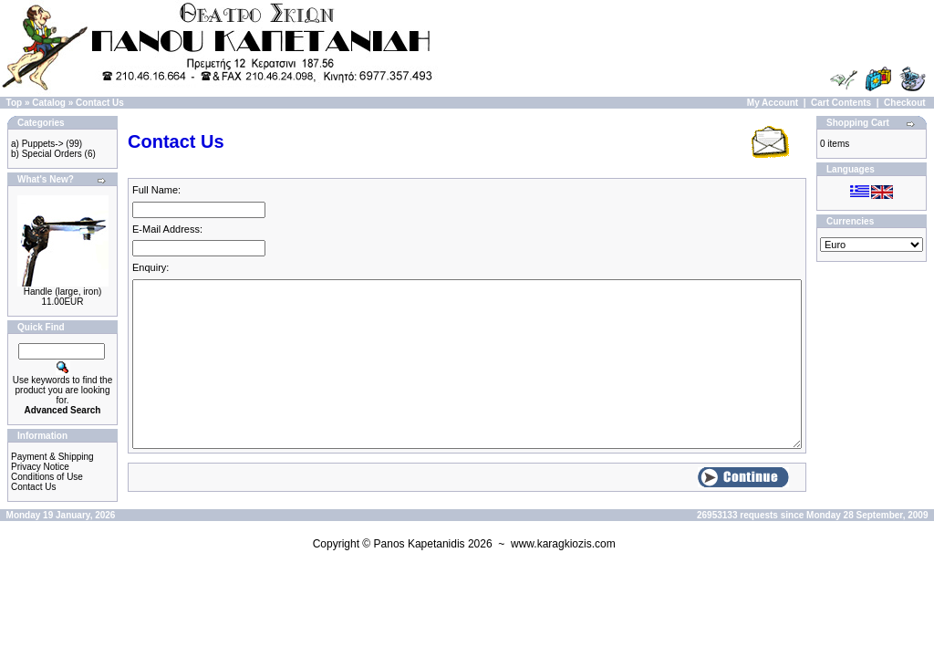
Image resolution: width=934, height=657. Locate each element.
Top (14, 103)
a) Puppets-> (37, 144)
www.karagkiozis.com (563, 543)
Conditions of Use (47, 477)
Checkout (905, 103)
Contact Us (100, 103)
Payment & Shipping (52, 457)
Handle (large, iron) (63, 292)
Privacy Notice (40, 467)
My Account (772, 103)
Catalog (49, 103)
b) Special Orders (46, 154)
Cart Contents (841, 103)
